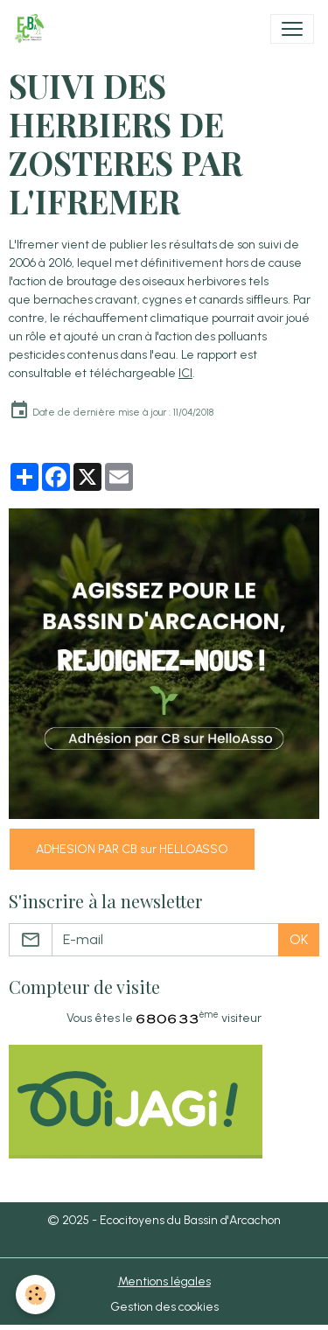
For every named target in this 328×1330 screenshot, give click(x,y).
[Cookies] (35, 1294)
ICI (185, 373)
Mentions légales (164, 1281)
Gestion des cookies (164, 1306)
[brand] (33, 29)
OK (299, 939)
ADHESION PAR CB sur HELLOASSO (132, 849)
